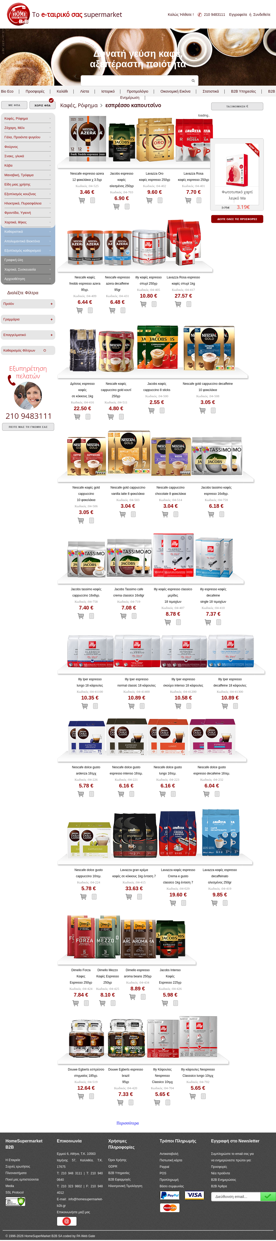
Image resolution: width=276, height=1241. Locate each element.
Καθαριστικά (13, 232)
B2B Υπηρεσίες (118, 1173)
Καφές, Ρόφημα (16, 118)
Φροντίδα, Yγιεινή (17, 213)
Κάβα (8, 165)
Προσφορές (35, 91)
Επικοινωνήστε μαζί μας (73, 1212)
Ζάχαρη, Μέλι (14, 128)
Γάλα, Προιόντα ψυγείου (22, 137)
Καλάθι (62, 91)
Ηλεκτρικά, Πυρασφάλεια (23, 203)
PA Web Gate (86, 1236)
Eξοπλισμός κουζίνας (20, 194)
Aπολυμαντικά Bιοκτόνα (22, 241)
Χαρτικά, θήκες (15, 222)
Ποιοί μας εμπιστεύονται (22, 1179)
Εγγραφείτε (238, 14)
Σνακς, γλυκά (14, 156)
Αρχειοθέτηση (14, 279)
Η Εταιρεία (12, 1160)
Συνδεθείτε (261, 14)
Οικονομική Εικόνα (175, 91)
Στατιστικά (211, 91)
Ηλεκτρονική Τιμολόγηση (125, 1186)
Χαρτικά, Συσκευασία (20, 269)
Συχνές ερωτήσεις (17, 1166)
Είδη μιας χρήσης (17, 184)
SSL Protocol (14, 1192)
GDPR (112, 1166)
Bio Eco (7, 91)
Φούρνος (11, 147)
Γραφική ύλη (13, 260)
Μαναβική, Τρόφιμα (18, 175)
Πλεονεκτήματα (15, 1173)
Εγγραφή (268, 1196)
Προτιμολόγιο (137, 91)
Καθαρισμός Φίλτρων (24, 350)
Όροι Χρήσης (117, 1160)
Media (9, 1186)
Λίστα (84, 91)
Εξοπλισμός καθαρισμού (22, 250)
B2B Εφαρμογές (119, 1179)
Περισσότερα (127, 1123)
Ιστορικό (108, 91)
